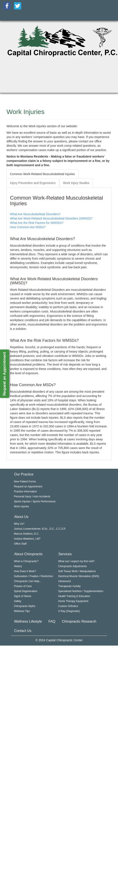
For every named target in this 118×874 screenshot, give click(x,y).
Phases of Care (23, 586)
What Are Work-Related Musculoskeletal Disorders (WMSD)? (51, 218)
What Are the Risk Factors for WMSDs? (36, 223)
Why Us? (19, 523)
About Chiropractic (28, 554)
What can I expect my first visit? (76, 561)
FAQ (51, 621)
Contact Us (22, 631)
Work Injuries (21, 506)
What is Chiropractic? (26, 561)
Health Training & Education (74, 596)
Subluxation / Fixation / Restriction (33, 576)
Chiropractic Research (79, 621)
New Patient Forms (25, 481)
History (18, 566)
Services (65, 554)
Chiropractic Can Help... (27, 581)
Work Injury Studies (76, 183)
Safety (17, 601)
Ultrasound (64, 581)
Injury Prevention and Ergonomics (33, 183)
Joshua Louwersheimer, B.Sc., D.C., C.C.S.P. (40, 528)
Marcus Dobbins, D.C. (26, 533)
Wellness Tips (22, 611)
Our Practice (23, 474)
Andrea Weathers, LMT (27, 538)
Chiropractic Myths (24, 606)
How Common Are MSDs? (27, 227)
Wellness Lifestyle (28, 621)
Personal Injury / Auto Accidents (32, 496)
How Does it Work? (25, 571)
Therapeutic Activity (69, 586)
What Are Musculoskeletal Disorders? (35, 214)
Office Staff (20, 543)
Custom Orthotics (68, 606)
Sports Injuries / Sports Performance (35, 501)
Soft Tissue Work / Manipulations (77, 571)
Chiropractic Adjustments (72, 566)
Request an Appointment (28, 486)
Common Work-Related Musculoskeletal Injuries (42, 174)
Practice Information (25, 491)
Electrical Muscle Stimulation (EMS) (78, 576)
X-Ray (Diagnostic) (69, 611)
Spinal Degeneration (25, 591)
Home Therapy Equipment (73, 601)
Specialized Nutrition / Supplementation (80, 591)
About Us (21, 517)
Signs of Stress (22, 596)
